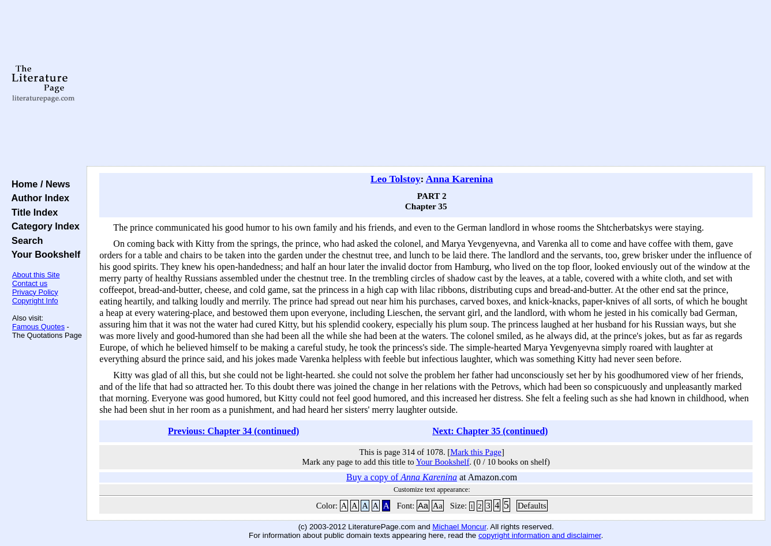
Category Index (43, 226)
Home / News (38, 184)
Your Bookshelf (43, 254)
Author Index (37, 198)
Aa (423, 505)
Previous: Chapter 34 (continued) (233, 431)
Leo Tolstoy (395, 178)
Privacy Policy (35, 292)
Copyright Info (35, 300)
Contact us (29, 283)
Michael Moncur (459, 526)
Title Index (32, 212)
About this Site (36, 274)
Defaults (532, 505)
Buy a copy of (401, 477)
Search (24, 240)
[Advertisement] (426, 83)
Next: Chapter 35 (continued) (490, 431)
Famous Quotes (38, 326)
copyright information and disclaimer (539, 535)
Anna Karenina (459, 178)
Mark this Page (475, 452)
